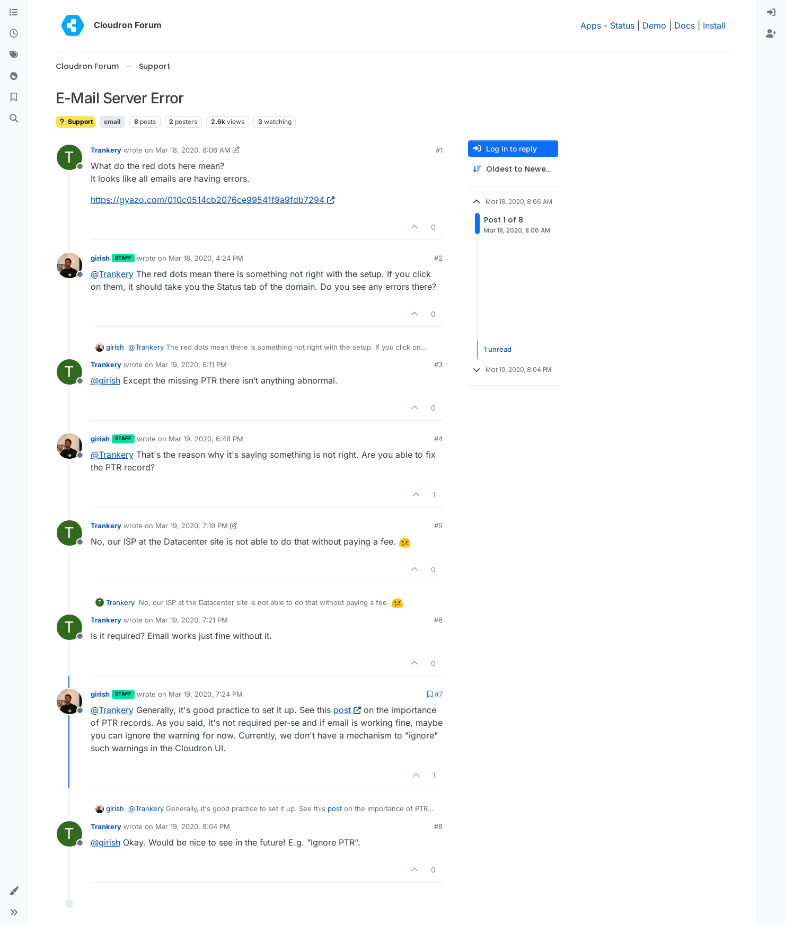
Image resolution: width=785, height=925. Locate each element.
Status (622, 25)
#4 (438, 438)
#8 (438, 826)
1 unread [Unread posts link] (497, 349)
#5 (438, 525)
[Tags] (13, 55)
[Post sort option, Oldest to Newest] (513, 169)
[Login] (771, 12)
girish (100, 258)
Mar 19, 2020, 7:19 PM (191, 525)
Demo (654, 25)
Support (75, 122)
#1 (439, 150)
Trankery (106, 150)
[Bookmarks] (13, 97)
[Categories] (13, 12)
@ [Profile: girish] (105, 380)
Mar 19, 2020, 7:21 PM (191, 620)
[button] (13, 891)
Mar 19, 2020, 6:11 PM (191, 364)
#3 (438, 364)
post (347, 710)
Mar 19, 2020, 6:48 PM (206, 438)
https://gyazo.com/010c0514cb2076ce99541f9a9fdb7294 (212, 199)
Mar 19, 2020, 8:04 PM (192, 826)
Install (714, 25)
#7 (439, 694)
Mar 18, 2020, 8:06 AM (193, 150)
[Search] (13, 118)
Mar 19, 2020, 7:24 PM (206, 694)
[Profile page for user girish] (69, 265)
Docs (684, 25)
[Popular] (13, 76)
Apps (590, 25)
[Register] (771, 33)
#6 (438, 620)
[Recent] (13, 33)
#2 (438, 258)
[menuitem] (771, 12)
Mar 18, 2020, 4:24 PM (206, 258)
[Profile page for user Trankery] (69, 157)
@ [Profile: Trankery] (112, 274)
